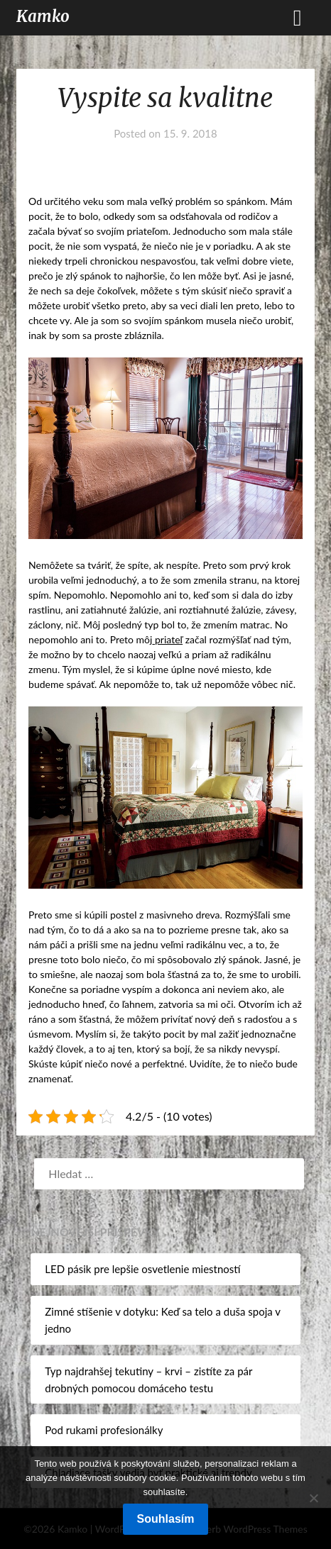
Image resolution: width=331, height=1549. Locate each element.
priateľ (167, 639)
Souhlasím (166, 1519)
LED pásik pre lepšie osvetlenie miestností (142, 1268)
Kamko (43, 16)
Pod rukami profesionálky (104, 1429)
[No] (313, 1498)
